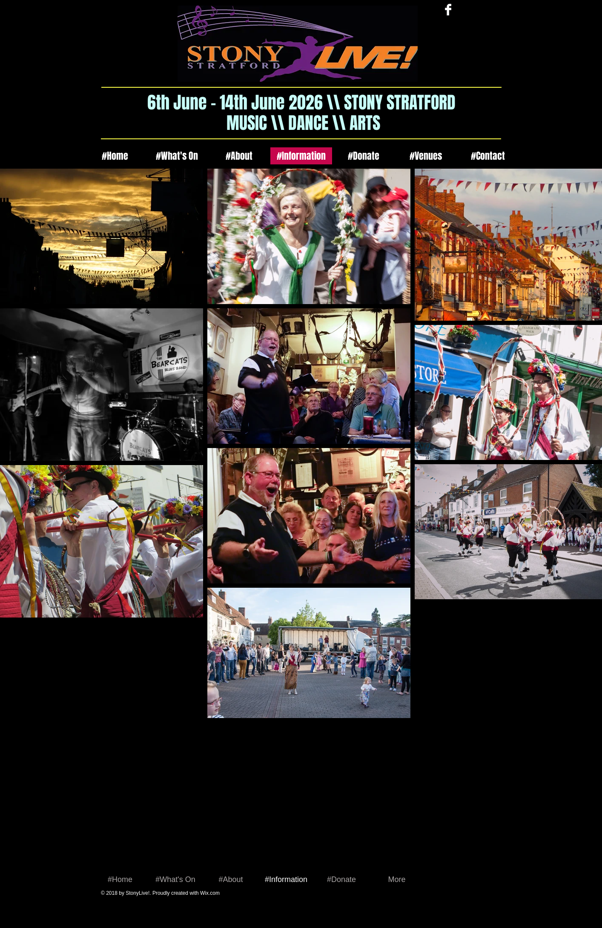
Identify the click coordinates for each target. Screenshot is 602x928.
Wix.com (210, 893)
